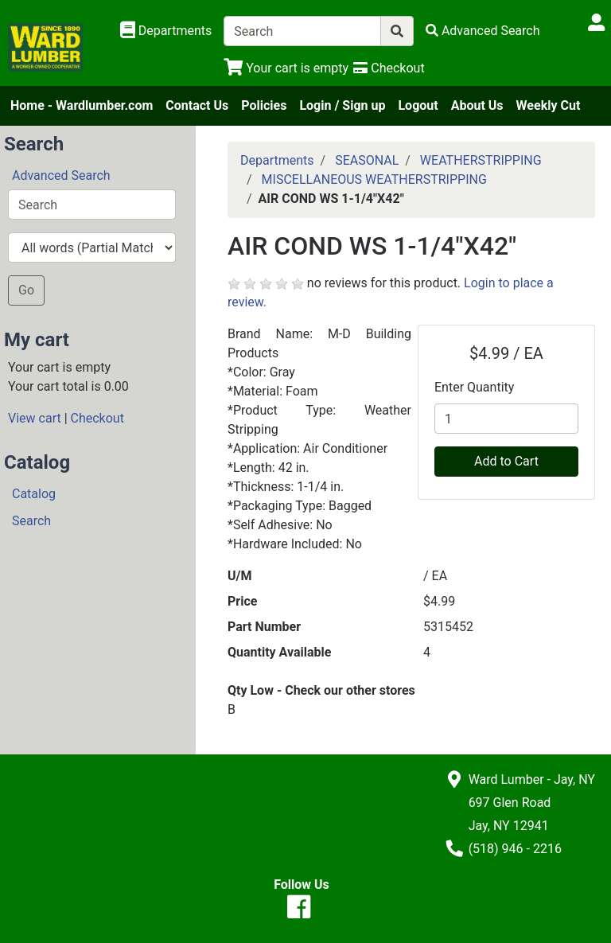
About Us (477, 105)
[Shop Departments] (166, 31)
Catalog (34, 493)
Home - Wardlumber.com (81, 105)
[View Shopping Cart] (286, 68)
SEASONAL (367, 160)
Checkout (97, 418)
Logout (418, 105)
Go (26, 290)
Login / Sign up (342, 105)
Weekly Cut (548, 105)
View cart (34, 418)
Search (31, 520)
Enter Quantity (474, 387)
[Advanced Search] (483, 30)
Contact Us (196, 105)
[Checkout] (388, 68)
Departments (277, 160)
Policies (263, 105)
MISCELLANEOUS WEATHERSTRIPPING (374, 179)
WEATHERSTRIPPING (481, 160)
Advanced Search (61, 175)
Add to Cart (506, 461)
